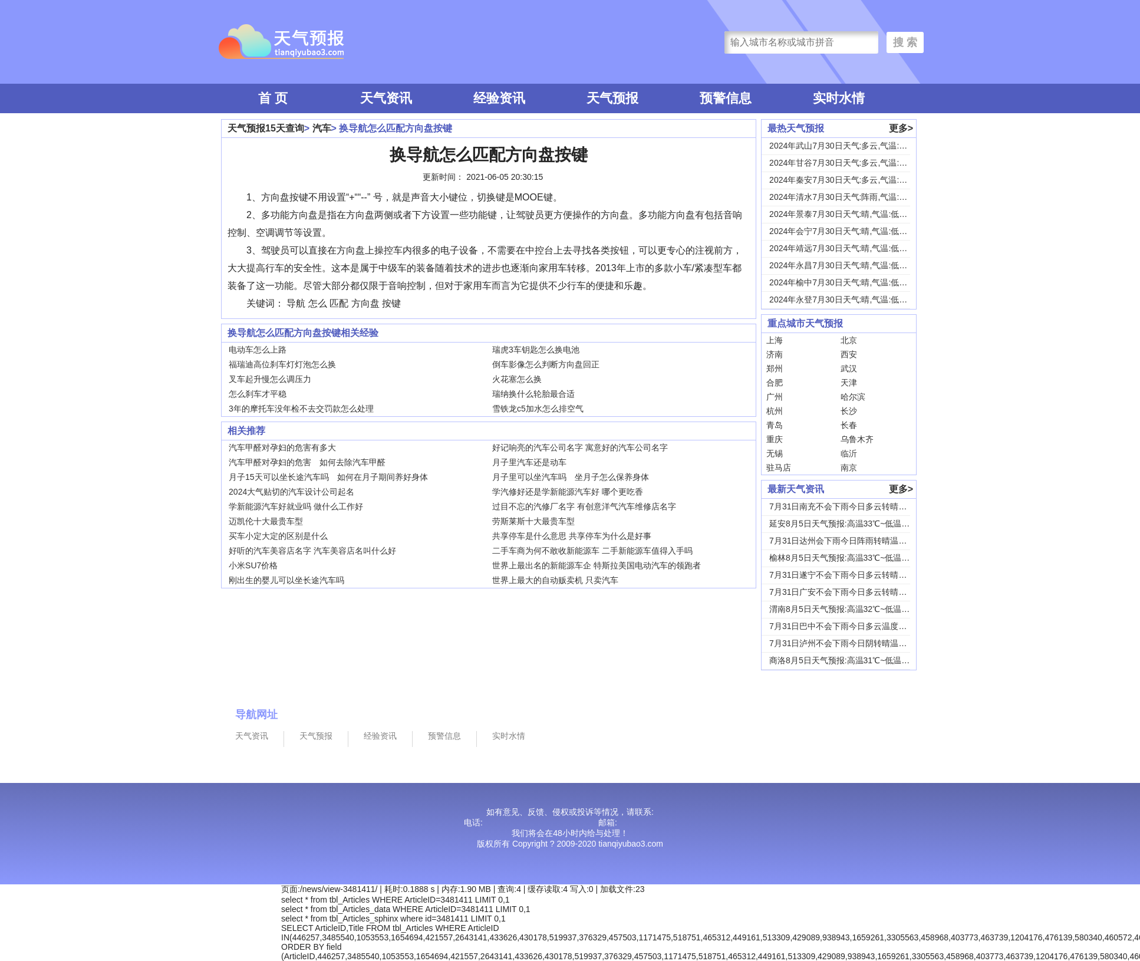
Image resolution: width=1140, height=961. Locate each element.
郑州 (774, 368)
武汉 (849, 368)
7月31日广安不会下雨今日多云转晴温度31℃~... (856, 592)
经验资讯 (499, 98)
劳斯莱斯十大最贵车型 (533, 521)
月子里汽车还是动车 (529, 462)
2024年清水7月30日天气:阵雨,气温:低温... (845, 197)
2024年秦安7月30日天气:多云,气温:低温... (845, 180)
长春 (849, 425)
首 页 (273, 98)
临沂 (849, 453)
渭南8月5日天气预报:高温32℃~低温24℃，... (851, 609)
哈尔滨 (853, 396)
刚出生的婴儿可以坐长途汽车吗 (286, 580)
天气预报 (612, 98)
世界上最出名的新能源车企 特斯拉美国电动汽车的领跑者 (596, 565)
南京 (849, 467)
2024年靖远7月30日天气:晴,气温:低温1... (844, 248)
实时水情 (839, 98)
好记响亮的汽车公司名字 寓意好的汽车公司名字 (580, 447)
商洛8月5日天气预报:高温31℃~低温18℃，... (851, 660)
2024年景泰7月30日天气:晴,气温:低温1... (844, 214)
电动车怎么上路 (257, 349)
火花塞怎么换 (517, 379)
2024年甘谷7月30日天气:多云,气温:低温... (845, 162)
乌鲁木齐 (857, 439)
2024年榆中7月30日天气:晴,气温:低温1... (844, 282)
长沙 (849, 411)
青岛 (774, 425)
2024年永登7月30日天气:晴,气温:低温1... (844, 299)
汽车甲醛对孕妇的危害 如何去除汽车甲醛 (307, 462)
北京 (849, 340)
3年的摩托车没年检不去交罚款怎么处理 (301, 408)
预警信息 (726, 98)
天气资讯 (386, 98)
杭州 (774, 411)
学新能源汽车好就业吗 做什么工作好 (296, 506)
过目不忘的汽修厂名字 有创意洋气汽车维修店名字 (584, 506)
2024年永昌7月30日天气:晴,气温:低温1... (844, 265)
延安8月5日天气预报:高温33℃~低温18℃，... (851, 523)
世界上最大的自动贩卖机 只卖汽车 (555, 580)
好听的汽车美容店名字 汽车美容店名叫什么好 (312, 550)
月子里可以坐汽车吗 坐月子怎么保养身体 (570, 477)
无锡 (774, 453)
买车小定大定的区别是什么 (278, 536)
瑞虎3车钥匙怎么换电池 (535, 349)
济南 (774, 354)
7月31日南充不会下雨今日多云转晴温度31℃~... (856, 506)
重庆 (774, 439)
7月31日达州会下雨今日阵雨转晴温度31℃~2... (854, 540)
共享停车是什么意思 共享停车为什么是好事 (571, 536)
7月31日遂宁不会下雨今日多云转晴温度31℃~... (856, 575)
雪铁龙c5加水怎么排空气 (538, 408)
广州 (774, 396)
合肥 (774, 382)
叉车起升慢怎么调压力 (270, 379)
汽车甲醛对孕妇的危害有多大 (282, 447)
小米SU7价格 (253, 565)
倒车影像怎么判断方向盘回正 (545, 364)
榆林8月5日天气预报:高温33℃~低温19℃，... (851, 557)
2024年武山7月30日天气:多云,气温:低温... (845, 145)
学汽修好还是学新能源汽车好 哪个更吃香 (567, 491)
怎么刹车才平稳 (257, 394)
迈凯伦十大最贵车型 (266, 521)
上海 (774, 340)
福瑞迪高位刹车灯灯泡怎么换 (282, 364)
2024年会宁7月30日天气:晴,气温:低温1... (844, 231)
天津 (849, 382)
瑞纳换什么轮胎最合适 (533, 394)
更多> (901, 128)
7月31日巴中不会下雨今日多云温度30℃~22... (852, 626)
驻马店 (778, 467)
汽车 (321, 128)
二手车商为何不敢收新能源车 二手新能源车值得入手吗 (592, 550)
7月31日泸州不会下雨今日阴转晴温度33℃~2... (854, 643)
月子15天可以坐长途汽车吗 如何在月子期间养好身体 (328, 477)
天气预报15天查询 (266, 128)
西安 (849, 354)
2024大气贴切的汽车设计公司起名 (291, 491)
